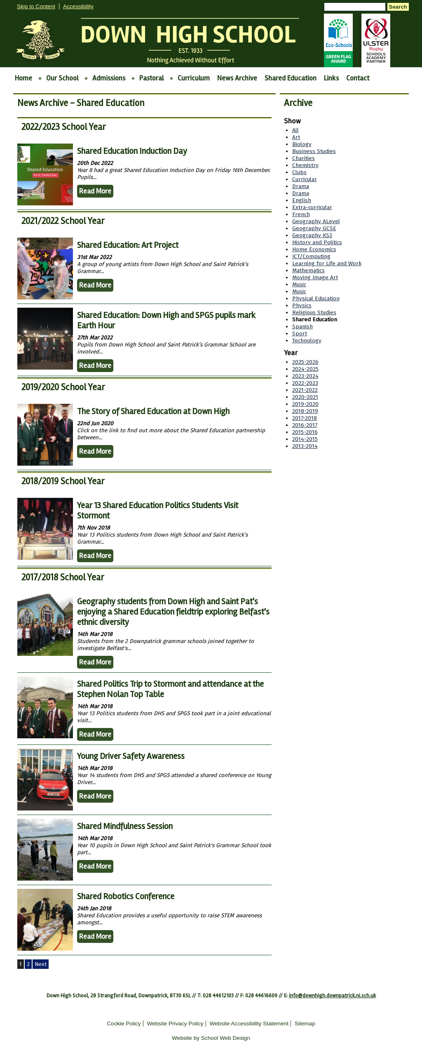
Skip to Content (36, 6)
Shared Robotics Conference (125, 896)
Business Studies (314, 151)
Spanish (302, 326)
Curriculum (194, 78)
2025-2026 (305, 361)
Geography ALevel (316, 221)
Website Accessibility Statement (248, 1023)
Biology (302, 144)
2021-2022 (305, 389)
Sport (299, 333)
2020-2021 (305, 396)
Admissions (108, 78)
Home (23, 78)
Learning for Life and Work (326, 263)
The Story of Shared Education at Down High (153, 411)
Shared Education (290, 78)
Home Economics (314, 249)
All (295, 130)
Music (299, 284)
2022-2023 (305, 382)
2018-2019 (305, 411)
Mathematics (308, 270)
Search (398, 7)
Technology (306, 340)
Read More (95, 191)
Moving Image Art (315, 277)
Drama (300, 186)
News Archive (237, 78)
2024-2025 (305, 368)
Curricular (304, 179)
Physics (302, 305)
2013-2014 (305, 446)
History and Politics (317, 242)
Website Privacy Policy (175, 1023)
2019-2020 (305, 404)
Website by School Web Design (211, 1038)
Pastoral (151, 78)
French (301, 214)
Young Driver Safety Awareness (131, 756)
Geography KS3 (312, 235)
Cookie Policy (124, 1023)
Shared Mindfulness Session (125, 826)
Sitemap (305, 1023)
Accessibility (78, 6)
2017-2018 (304, 418)
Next (41, 964)
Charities (303, 158)
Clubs (299, 172)
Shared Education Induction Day (132, 151)
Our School (62, 78)
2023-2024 (305, 375)
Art (296, 137)
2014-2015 (305, 439)
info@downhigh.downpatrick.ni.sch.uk (332, 995)
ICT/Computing (311, 256)
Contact (357, 78)
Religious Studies (314, 312)
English (301, 200)
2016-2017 (304, 425)
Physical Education (316, 298)
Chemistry (305, 165)
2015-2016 (305, 432)
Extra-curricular (312, 207)
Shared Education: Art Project (127, 245)
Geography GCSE (314, 228)
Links (331, 78)
